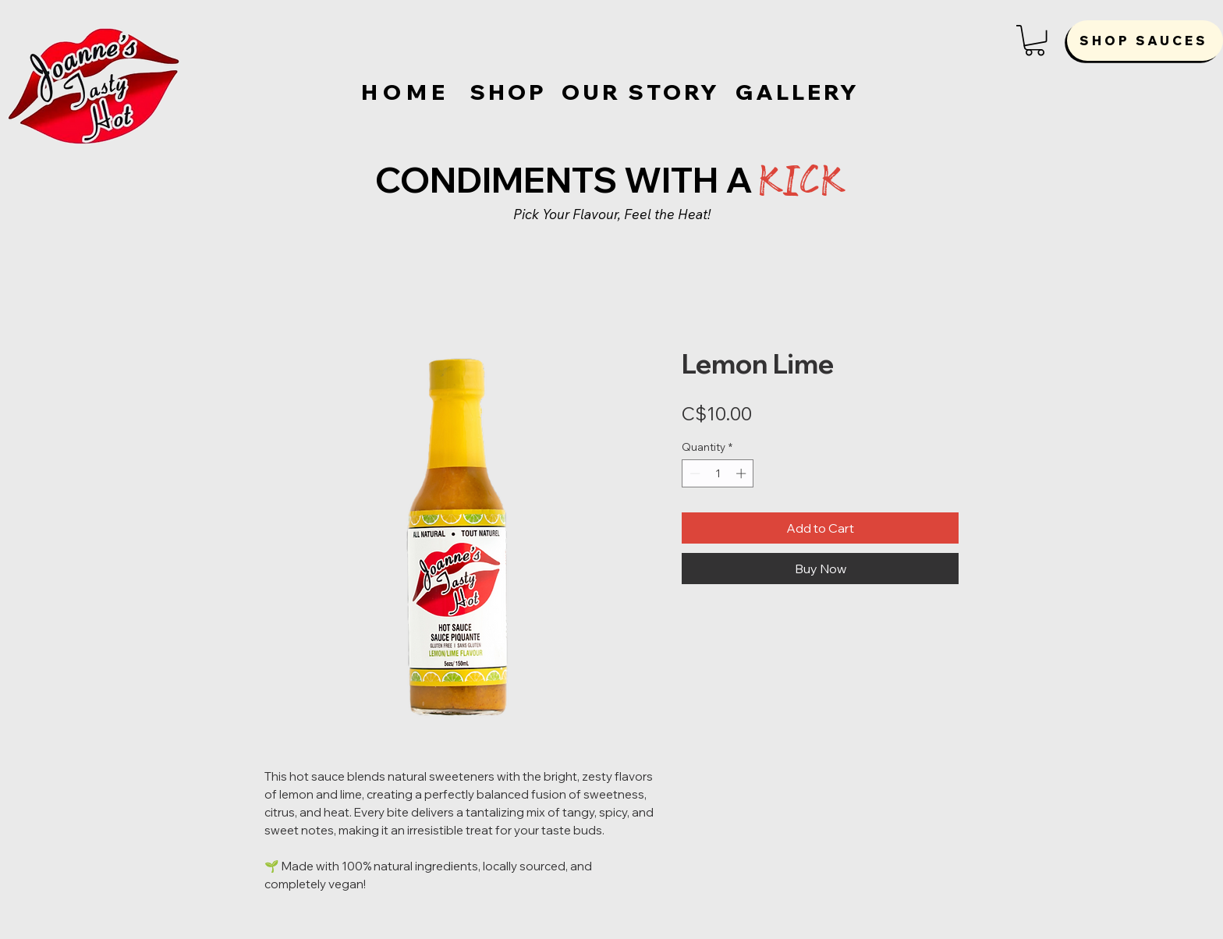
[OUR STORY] (641, 92)
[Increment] (742, 473)
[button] (1034, 40)
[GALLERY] (797, 92)
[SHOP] (508, 92)
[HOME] (407, 92)
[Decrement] (693, 473)
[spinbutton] (718, 473)
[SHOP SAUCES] (1145, 40)
